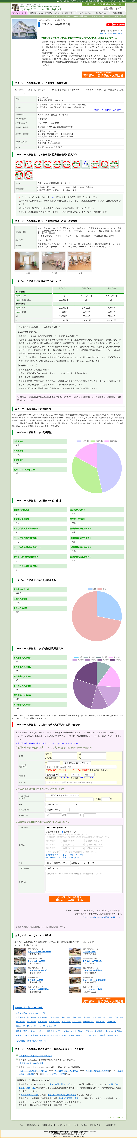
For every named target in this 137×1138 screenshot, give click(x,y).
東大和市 (118, 1031)
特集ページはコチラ (110, 33)
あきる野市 (55, 1035)
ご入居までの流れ (85, 13)
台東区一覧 (66, 1022)
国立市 (33, 1031)
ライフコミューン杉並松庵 (39, 952)
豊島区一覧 (100, 1022)
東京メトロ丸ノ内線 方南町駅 (33, 1071)
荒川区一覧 (31, 1017)
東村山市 (109, 1031)
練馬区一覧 (20, 1026)
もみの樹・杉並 (89, 952)
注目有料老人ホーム (36, 13)
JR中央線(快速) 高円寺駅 (66, 1071)
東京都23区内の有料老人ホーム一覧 (30, 1013)
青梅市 (71, 1035)
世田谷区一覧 (54, 1022)
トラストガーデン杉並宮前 (94, 980)
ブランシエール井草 (36, 961)
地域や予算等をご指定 (68, 1098)
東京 (51, 1084)
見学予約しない (69, 832)
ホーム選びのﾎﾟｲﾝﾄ (68, 13)
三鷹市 (26, 1035)
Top (21, 1125)
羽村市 (95, 1035)
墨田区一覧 (42, 1022)
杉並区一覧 (31, 1022)
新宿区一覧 (20, 1022)
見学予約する (52, 832)
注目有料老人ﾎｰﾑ (32, 1125)
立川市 (73, 1031)
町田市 (117, 1035)
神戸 (34, 1088)
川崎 (63, 1084)
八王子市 (87, 1035)
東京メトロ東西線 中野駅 (53, 1074)
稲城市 (64, 1035)
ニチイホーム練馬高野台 (38, 989)
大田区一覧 (66, 1017)
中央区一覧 (76, 1022)
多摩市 (79, 1035)
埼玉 (69, 1084)
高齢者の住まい (101, 13)
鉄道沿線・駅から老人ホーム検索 (62, 1095)
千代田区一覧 (88, 1022)
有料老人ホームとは (52, 13)
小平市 (59, 1031)
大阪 (28, 1088)
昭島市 (18, 1031)
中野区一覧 (111, 1022)
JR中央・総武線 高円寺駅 (97, 1071)
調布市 (81, 1031)
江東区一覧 (97, 1017)
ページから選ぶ (35, 1056)
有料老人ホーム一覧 (19, 13)
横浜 (57, 1084)
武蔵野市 (34, 1035)
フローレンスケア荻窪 (92, 989)
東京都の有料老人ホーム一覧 (29, 1007)
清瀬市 (26, 1031)
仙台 (117, 1084)
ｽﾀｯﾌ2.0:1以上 (39, 1063)
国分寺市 (50, 1031)
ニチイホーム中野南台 (92, 961)
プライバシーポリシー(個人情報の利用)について (102, 917)
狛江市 (66, 1031)
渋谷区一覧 (118, 1017)
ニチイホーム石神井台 (92, 970)
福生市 (110, 1035)
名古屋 (22, 1088)
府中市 (18, 1035)
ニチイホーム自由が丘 (37, 970)
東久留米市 (99, 1031)
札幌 (111, 1084)
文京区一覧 (31, 1026)
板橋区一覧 (42, 1017)
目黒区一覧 (51, 1026)
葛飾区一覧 (76, 1017)
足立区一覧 (20, 1017)
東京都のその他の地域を (27, 1041)
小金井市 (41, 1031)
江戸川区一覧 (54, 1017)
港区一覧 (41, 1026)
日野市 (103, 1035)
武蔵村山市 (44, 1035)
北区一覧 (87, 1017)
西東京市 (89, 1031)
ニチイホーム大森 (35, 980)
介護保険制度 (117, 13)
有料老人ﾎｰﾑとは (48, 1125)
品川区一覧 (107, 1017)
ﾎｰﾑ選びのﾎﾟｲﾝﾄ (64, 1125)
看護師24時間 (25, 1063)
